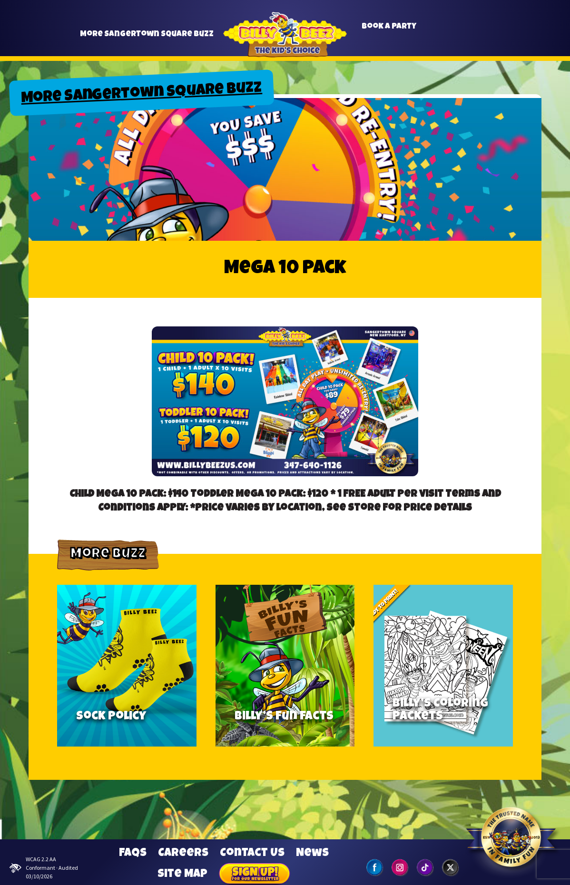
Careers (183, 853)
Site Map (182, 874)
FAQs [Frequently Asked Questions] (133, 853)
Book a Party (389, 31)
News (312, 853)
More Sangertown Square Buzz (147, 38)
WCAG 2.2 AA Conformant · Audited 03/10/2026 (44, 868)
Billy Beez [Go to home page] (285, 45)
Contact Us (252, 853)
